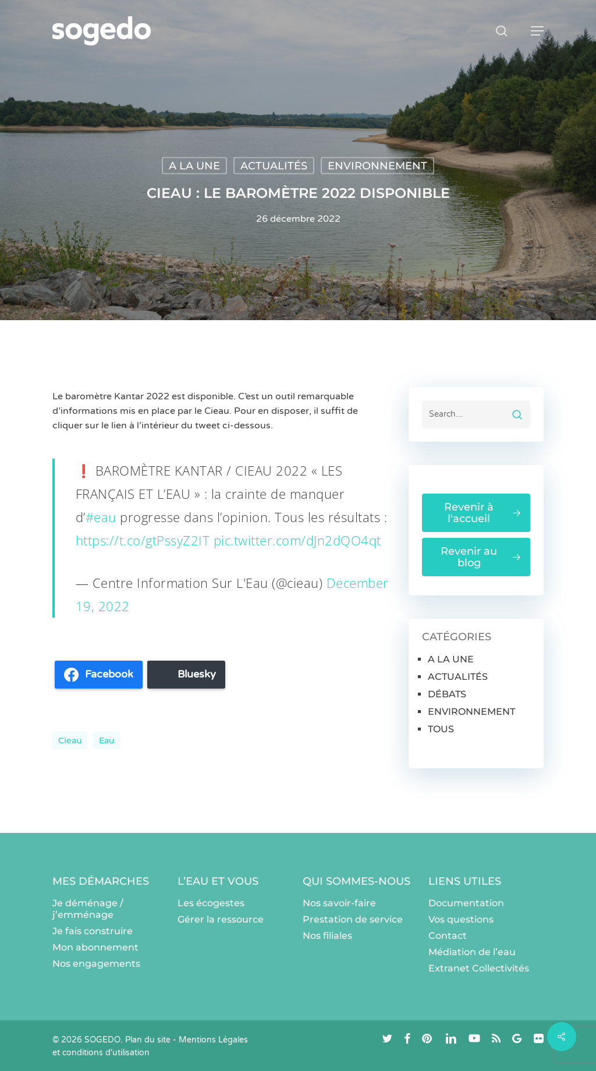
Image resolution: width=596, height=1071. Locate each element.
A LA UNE (194, 165)
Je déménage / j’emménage (87, 909)
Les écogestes (211, 903)
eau (106, 740)
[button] (537, 31)
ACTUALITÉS (273, 165)
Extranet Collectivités (478, 968)
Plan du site (148, 1040)
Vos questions (461, 919)
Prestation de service (353, 919)
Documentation (466, 903)
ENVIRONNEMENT (377, 165)
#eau (101, 517)
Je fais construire (92, 931)
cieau (69, 740)
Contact (447, 935)
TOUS (441, 729)
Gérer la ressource (221, 919)
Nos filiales (327, 935)
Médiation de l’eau (472, 951)
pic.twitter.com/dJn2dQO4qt (297, 540)
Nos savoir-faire (339, 903)
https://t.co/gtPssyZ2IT (143, 540)
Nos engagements (96, 963)
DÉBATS (447, 694)
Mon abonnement (95, 947)
